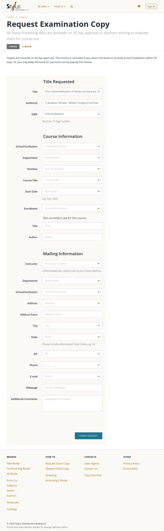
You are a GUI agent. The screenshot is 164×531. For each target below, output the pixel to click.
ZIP (35, 354)
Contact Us (91, 468)
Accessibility (130, 468)
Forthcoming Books (18, 468)
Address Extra (28, 314)
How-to (23, 17)
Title (34, 92)
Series (10, 490)
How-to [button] (59, 6)
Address (32, 303)
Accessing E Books (57, 480)
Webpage (31, 387)
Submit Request (88, 435)
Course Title (30, 180)
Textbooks (13, 502)
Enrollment (30, 208)
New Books (13, 463)
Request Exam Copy (58, 463)
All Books (12, 473)
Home (10, 17)
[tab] (13, 46)
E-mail (33, 376)
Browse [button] (43, 6)
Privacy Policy (131, 463)
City (35, 326)
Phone (33, 365)
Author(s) (31, 103)
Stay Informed (92, 475)
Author (33, 237)
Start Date (31, 191)
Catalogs (12, 509)
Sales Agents (92, 463)
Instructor (31, 264)
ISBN (34, 114)
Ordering (51, 475)
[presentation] (88, 422)
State (34, 337)
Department (30, 158)
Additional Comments (24, 399)
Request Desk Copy (57, 468)
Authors (11, 495)
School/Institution (26, 146)
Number (32, 169)
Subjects (12, 485)
